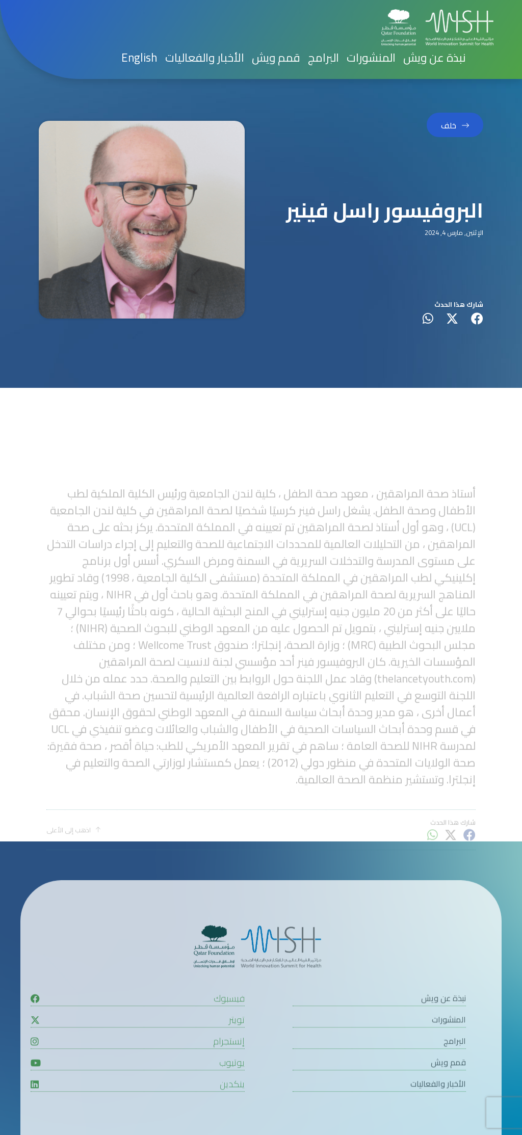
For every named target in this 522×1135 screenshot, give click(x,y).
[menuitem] (139, 58)
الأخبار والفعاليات (204, 58)
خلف (448, 125)
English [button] (139, 58)
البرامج (323, 58)
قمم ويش (276, 58)
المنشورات (371, 58)
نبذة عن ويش (434, 58)
